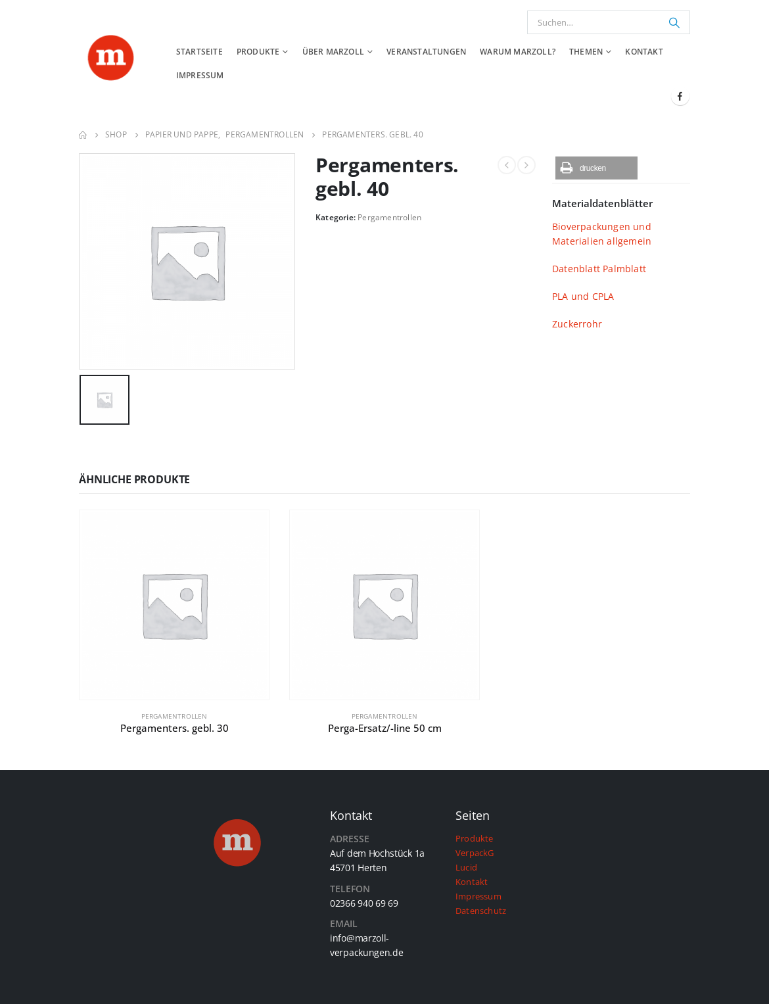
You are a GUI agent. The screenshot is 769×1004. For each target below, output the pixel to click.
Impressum (200, 75)
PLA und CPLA (583, 296)
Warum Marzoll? (517, 51)
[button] (596, 167)
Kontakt (644, 51)
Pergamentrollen (389, 217)
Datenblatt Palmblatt (599, 268)
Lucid (466, 867)
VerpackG (474, 853)
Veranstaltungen (426, 51)
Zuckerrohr (577, 324)
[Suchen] (674, 22)
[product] (174, 605)
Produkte (258, 51)
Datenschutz (480, 911)
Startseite (199, 51)
